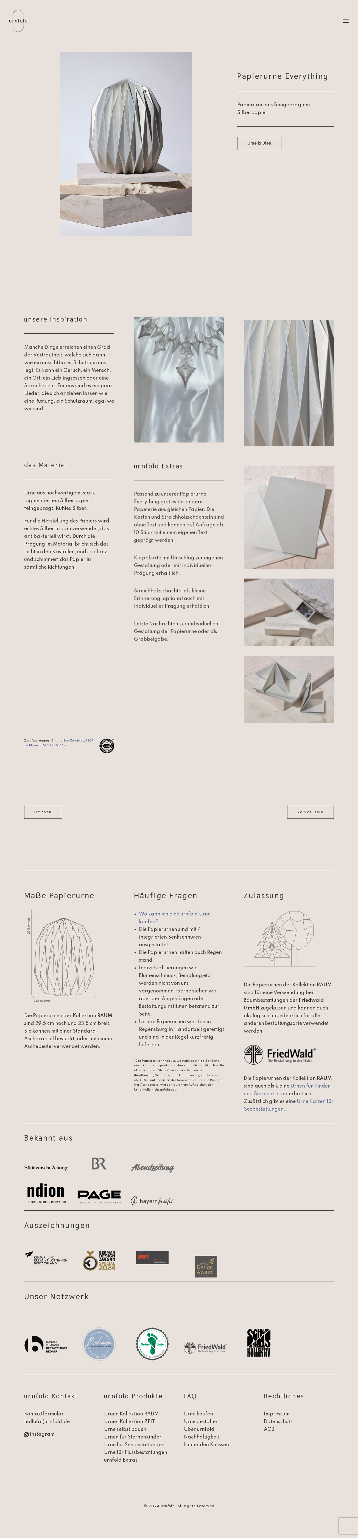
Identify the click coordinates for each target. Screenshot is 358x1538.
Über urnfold (199, 1429)
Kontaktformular (44, 1414)
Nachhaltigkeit (201, 1437)
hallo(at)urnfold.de (47, 1421)
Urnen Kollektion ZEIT (129, 1421)
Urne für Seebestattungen (134, 1444)
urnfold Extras (121, 1460)
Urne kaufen (198, 1414)
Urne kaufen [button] (259, 143)
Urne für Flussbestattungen (135, 1452)
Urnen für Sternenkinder (132, 1437)
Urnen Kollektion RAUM (131, 1414)
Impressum (277, 1414)
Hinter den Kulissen (206, 1444)
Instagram (42, 1434)
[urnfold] (18, 21)
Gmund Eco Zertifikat (67, 740)
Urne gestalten (201, 1421)
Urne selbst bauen (125, 1429)
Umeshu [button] (43, 811)
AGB (269, 1429)
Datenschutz (278, 1421)
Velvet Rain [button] (310, 811)
